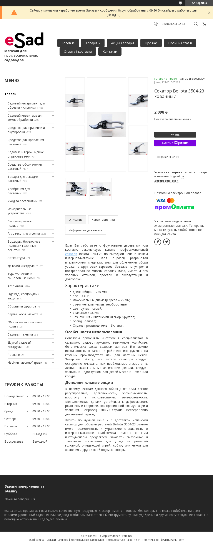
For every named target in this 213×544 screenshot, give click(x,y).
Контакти (110, 51)
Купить (175, 134)
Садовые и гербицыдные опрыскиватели (26, 154)
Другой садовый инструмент (20, 344)
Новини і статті (180, 43)
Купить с (175, 143)
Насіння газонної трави (25, 362)
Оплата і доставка (78, 51)
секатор (71, 254)
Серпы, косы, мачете (23, 314)
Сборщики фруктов (22, 306)
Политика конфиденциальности (163, 540)
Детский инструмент (23, 266)
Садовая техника (20, 334)
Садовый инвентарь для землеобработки (25, 117)
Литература (16, 258)
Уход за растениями (22, 201)
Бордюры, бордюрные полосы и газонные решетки (24, 245)
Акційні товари (122, 43)
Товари (91, 43)
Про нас (151, 43)
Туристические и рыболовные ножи (21, 276)
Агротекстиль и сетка (24, 233)
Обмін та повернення (20, 499)
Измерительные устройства (20, 211)
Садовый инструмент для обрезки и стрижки (26, 105)
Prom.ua (126, 536)
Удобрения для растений (19, 191)
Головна (68, 43)
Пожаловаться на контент (123, 540)
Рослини (14, 355)
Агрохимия (15, 286)
